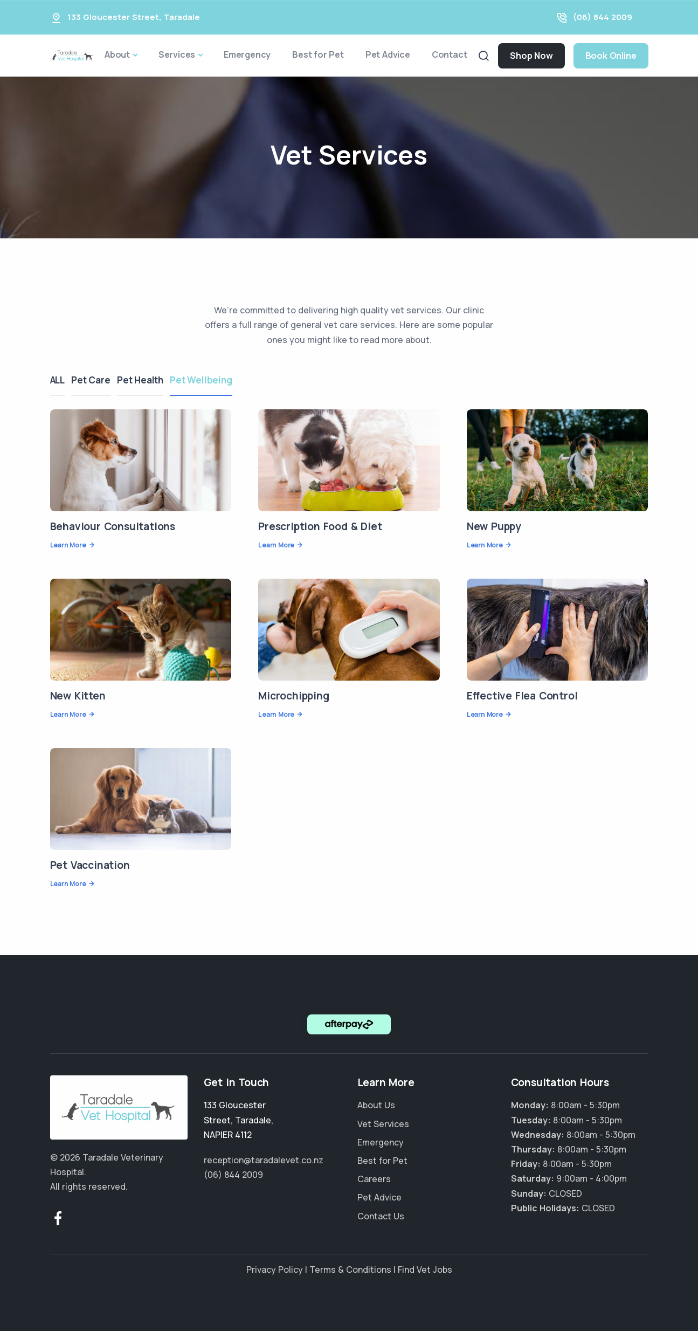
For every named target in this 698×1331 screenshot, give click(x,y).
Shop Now (531, 55)
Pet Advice (387, 54)
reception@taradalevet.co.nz (263, 1160)
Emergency (247, 54)
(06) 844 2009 (602, 17)
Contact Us (380, 1216)
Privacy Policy (274, 1269)
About (117, 54)
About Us (376, 1105)
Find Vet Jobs (425, 1269)
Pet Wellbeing (213, 380)
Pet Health (148, 380)
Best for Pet (318, 54)
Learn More (68, 545)
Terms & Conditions (350, 1269)
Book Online (611, 55)
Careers (374, 1179)
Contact (449, 54)
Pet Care (94, 380)
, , (238, 1119)
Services (176, 54)
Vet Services (383, 1124)
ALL (57, 380)
